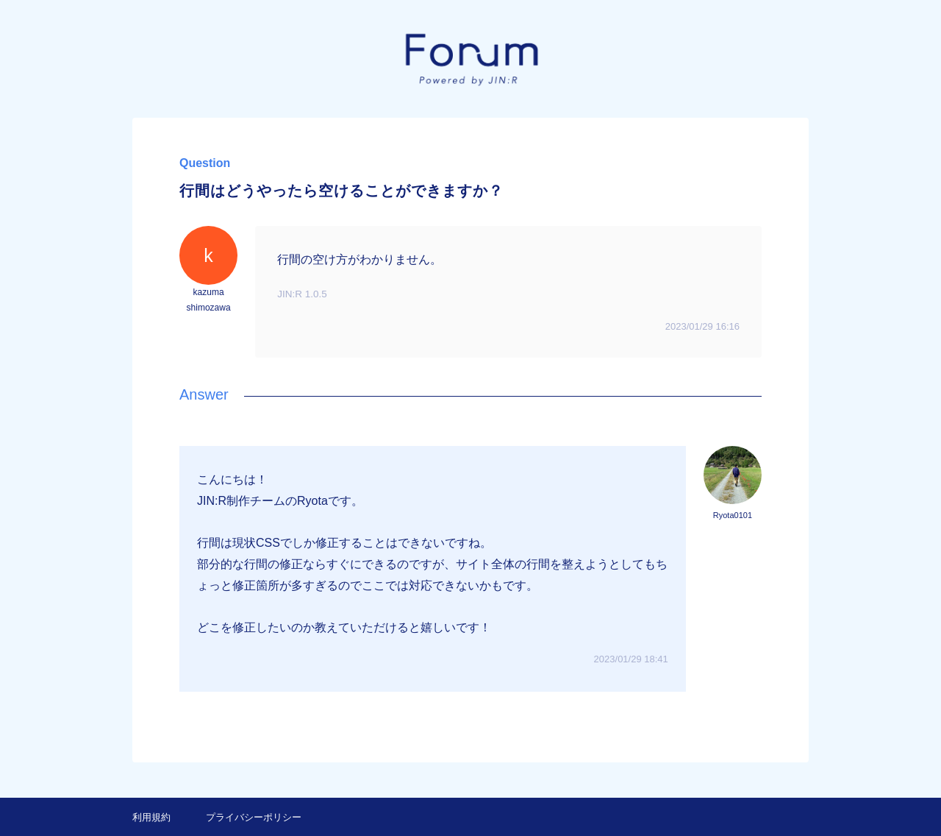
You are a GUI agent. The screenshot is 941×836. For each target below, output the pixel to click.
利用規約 (151, 817)
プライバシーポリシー (253, 817)
